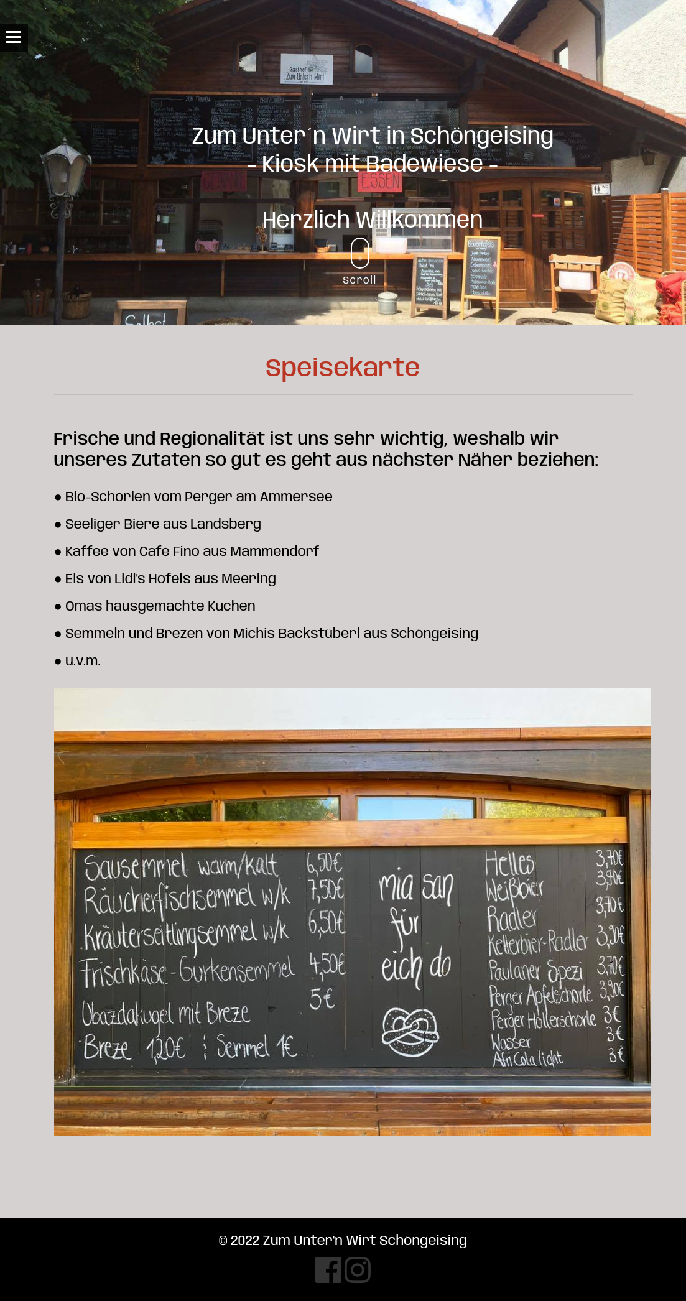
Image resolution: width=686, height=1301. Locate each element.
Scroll (360, 262)
